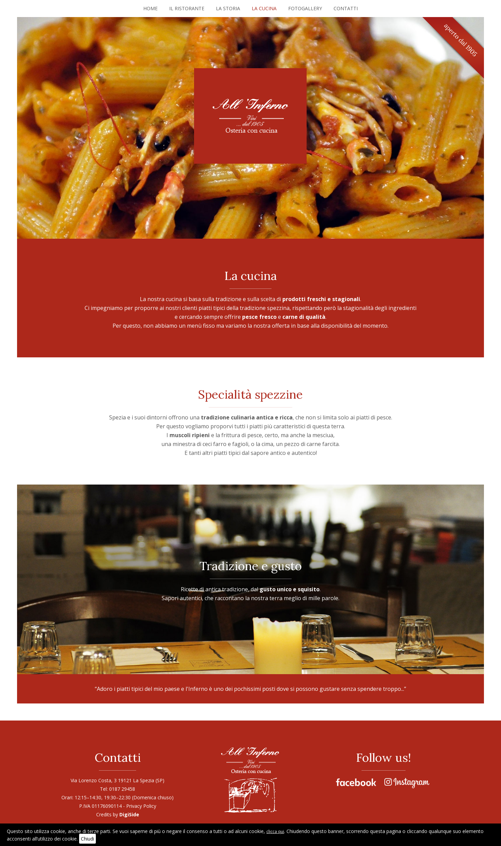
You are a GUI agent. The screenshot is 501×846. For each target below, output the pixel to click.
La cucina (264, 8)
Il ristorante (186, 8)
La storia (228, 8)
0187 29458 (122, 789)
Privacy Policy (141, 806)
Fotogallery (305, 8)
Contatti (346, 8)
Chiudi (87, 838)
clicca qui (275, 831)
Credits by (117, 814)
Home (150, 8)
